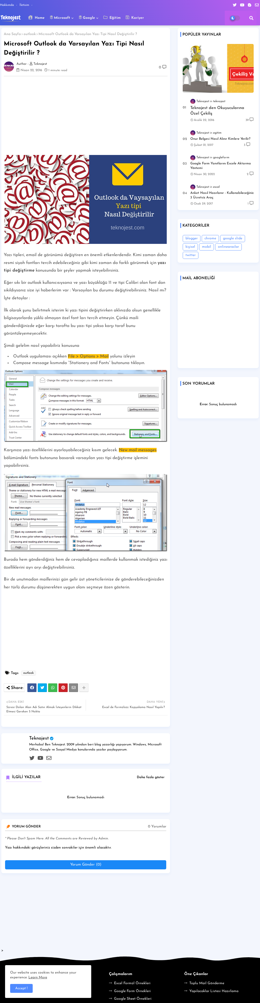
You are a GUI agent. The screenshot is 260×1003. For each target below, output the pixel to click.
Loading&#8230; (218, 326)
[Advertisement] (88, 115)
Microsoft (60, 17)
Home (36, 17)
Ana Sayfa (12, 34)
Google (87, 17)
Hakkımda (7, 5)
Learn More (37, 977)
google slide (232, 238)
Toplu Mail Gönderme (206, 983)
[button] (251, 18)
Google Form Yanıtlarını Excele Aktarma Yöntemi (220, 166)
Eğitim (112, 17)
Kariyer (135, 17)
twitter (190, 255)
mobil (206, 247)
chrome (210, 238)
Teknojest (39, 738)
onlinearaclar (228, 247)
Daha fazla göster (150, 777)
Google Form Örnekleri (132, 991)
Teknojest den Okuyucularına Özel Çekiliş (217, 111)
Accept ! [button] (21, 988)
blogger (191, 238)
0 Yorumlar (157, 826)
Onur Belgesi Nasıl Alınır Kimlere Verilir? (220, 138)
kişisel (190, 247)
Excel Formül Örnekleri (132, 983)
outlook (30, 34)
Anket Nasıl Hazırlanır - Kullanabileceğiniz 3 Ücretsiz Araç (222, 195)
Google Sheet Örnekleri (133, 999)
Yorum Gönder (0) (85, 865)
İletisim (25, 5)
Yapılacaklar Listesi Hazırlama (213, 991)
